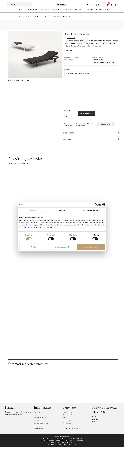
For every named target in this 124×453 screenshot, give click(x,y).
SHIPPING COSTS (69, 133)
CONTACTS (67, 139)
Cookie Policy (38, 428)
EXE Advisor (72, 444)
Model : (67, 69)
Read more (68, 50)
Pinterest (95, 422)
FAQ (95, 5)
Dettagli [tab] (62, 210)
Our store (101, 5)
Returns (36, 420)
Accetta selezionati (62, 247)
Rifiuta (33, 247)
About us (90, 5)
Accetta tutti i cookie (91, 247)
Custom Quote (67, 415)
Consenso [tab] (32, 210)
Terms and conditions (41, 423)
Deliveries (66, 426)
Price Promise (67, 420)
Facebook (95, 416)
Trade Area (67, 423)
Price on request (86, 113)
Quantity (67, 110)
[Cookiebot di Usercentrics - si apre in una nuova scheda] (96, 204)
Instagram (95, 419)
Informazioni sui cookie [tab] (91, 210)
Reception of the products (71, 428)
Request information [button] (105, 124)
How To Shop (67, 412)
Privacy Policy (38, 426)
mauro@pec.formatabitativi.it (63, 442)
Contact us (37, 415)
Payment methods (40, 417)
